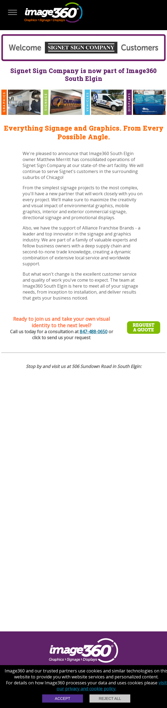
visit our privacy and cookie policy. (112, 686)
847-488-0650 (93, 332)
